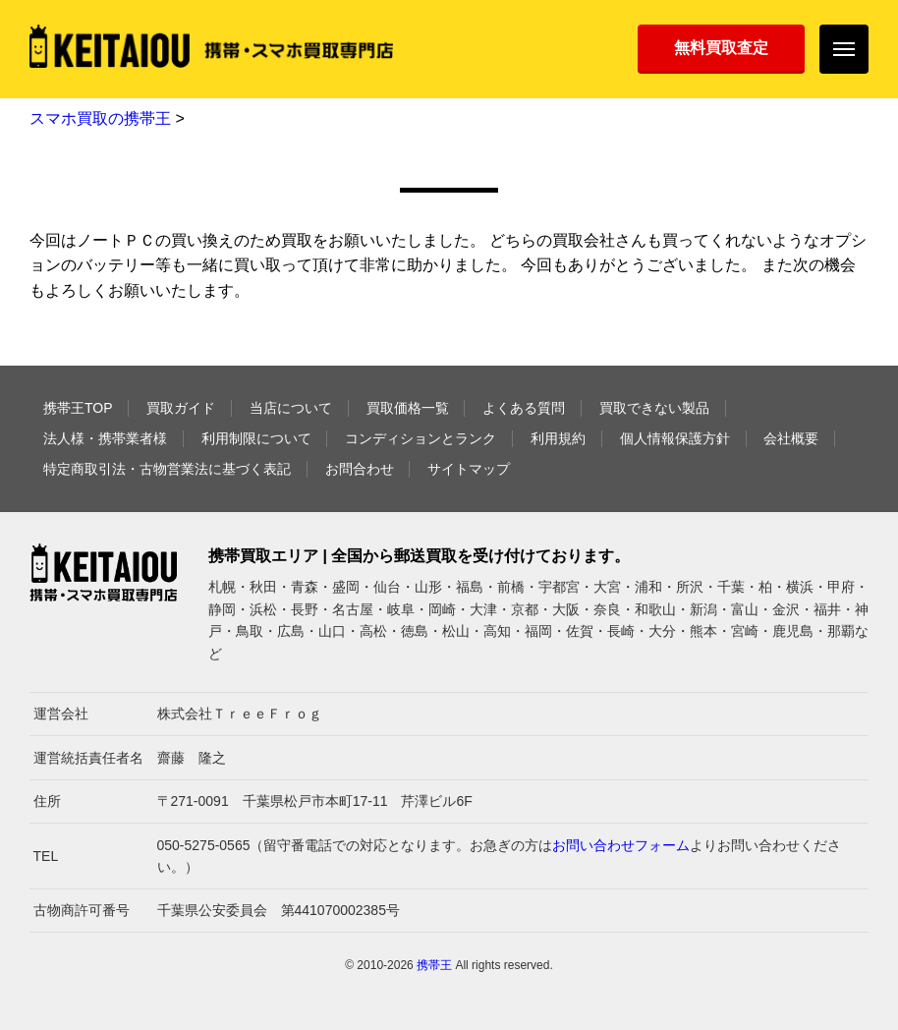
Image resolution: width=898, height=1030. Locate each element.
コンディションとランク (420, 438)
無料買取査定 (721, 47)
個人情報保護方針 (675, 438)
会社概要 (790, 438)
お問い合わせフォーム (621, 845)
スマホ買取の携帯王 (100, 118)
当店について (291, 408)
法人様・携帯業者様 (105, 438)
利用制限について (256, 438)
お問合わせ (359, 469)
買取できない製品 (654, 408)
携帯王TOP (78, 408)
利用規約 (558, 438)
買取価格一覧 (407, 408)
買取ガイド (180, 408)
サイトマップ (468, 469)
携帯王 (434, 965)
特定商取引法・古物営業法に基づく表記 (167, 469)
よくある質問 (523, 408)
